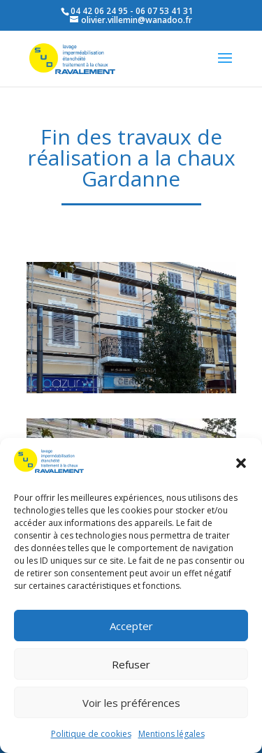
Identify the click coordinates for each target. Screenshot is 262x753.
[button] (241, 463)
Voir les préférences (131, 703)
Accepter (131, 626)
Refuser (131, 664)
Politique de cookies (91, 734)
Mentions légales (171, 734)
